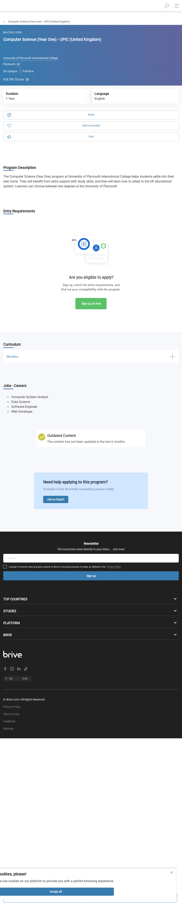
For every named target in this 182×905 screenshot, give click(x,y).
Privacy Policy (131, 519)
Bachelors (5, 21)
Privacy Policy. (61, 102)
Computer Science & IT (32, 21)
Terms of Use (38, 102)
